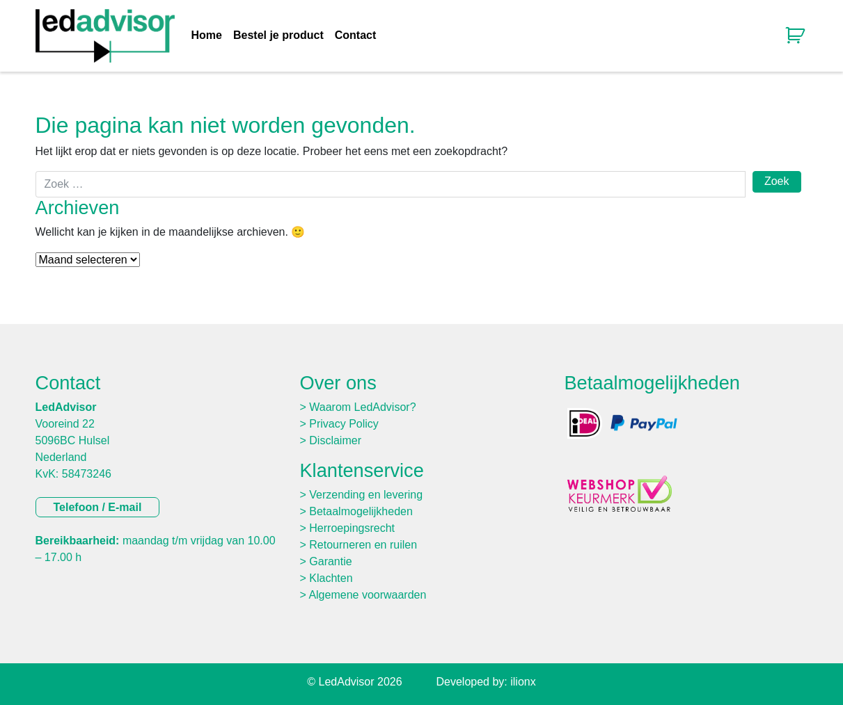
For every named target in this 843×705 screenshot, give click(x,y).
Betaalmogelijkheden (361, 511)
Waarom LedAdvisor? (362, 407)
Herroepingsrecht (352, 528)
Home (206, 35)
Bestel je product (278, 35)
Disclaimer (335, 440)
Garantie (330, 561)
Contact (356, 35)
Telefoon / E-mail (98, 507)
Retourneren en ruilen (363, 545)
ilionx (522, 682)
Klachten (330, 578)
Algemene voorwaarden (367, 595)
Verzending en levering (366, 495)
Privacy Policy (344, 424)
